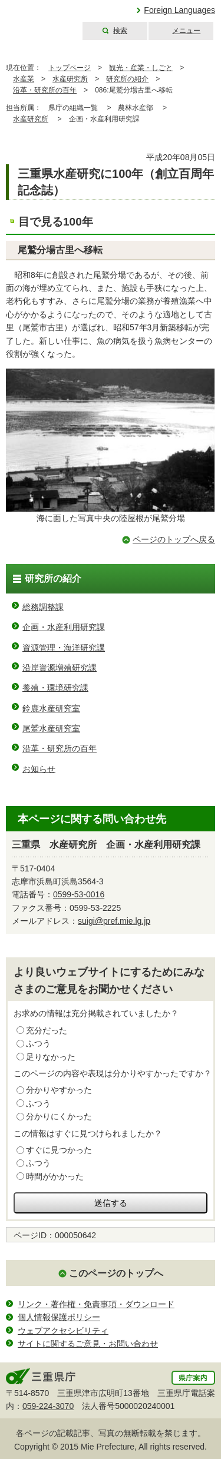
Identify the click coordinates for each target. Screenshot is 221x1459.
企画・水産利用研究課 (63, 627)
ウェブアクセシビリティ (63, 1330)
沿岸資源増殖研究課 (59, 667)
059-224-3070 (48, 1406)
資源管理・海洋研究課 (63, 647)
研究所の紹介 (127, 79)
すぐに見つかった (59, 1150)
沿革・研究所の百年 (45, 90)
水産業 (23, 79)
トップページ (69, 68)
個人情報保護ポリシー (59, 1317)
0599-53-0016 (78, 894)
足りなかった (50, 1057)
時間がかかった (55, 1176)
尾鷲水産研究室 (51, 728)
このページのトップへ (116, 1273)
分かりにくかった (59, 1116)
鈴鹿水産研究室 (51, 708)
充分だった (46, 1030)
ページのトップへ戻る (174, 539)
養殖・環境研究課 (55, 687)
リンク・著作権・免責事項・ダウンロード (96, 1304)
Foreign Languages (179, 10)
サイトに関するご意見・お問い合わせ (88, 1343)
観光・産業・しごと (141, 68)
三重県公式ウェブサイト (40, 20)
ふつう (38, 1043)
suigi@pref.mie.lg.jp (114, 921)
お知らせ (38, 769)
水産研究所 (70, 79)
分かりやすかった (59, 1090)
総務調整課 (43, 607)
